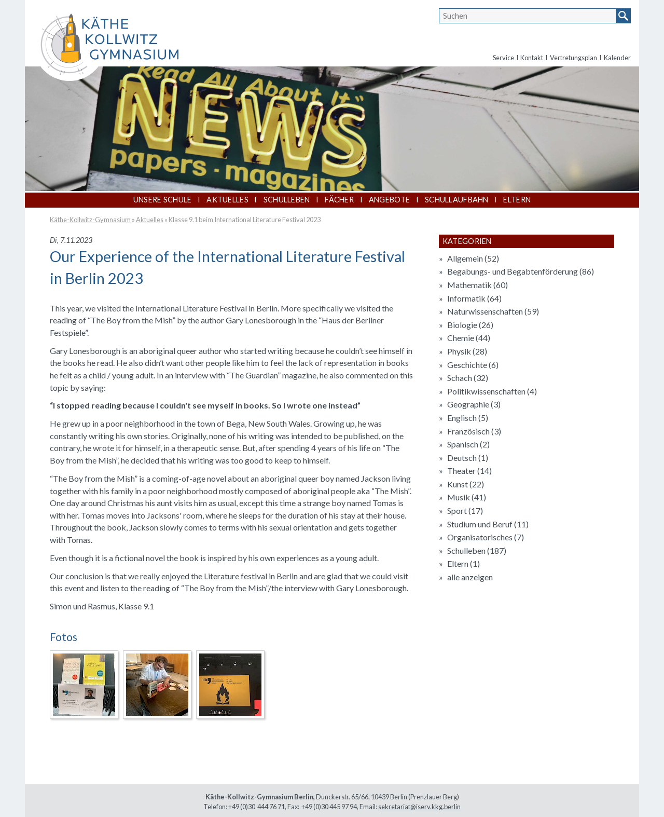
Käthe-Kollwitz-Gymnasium (90, 219)
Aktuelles (227, 199)
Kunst (465, 484)
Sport (465, 510)
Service (503, 57)
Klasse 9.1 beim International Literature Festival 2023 (245, 219)
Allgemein (473, 258)
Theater (469, 470)
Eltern (517, 199)
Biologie (470, 325)
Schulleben (287, 199)
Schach (467, 378)
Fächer (339, 199)
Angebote (389, 199)
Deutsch (467, 457)
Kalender (617, 57)
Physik (467, 351)
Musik (466, 497)
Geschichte (473, 365)
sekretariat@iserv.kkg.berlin (419, 806)
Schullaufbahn (457, 199)
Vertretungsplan (573, 57)
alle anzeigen (470, 577)
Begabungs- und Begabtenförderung (520, 271)
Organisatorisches (485, 537)
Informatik (474, 298)
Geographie (474, 404)
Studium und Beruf (488, 524)
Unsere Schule (162, 199)
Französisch (474, 431)
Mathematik (477, 285)
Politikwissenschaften (492, 391)
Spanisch (468, 444)
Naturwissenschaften (493, 311)
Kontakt (531, 57)
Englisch (467, 418)
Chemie (468, 338)
